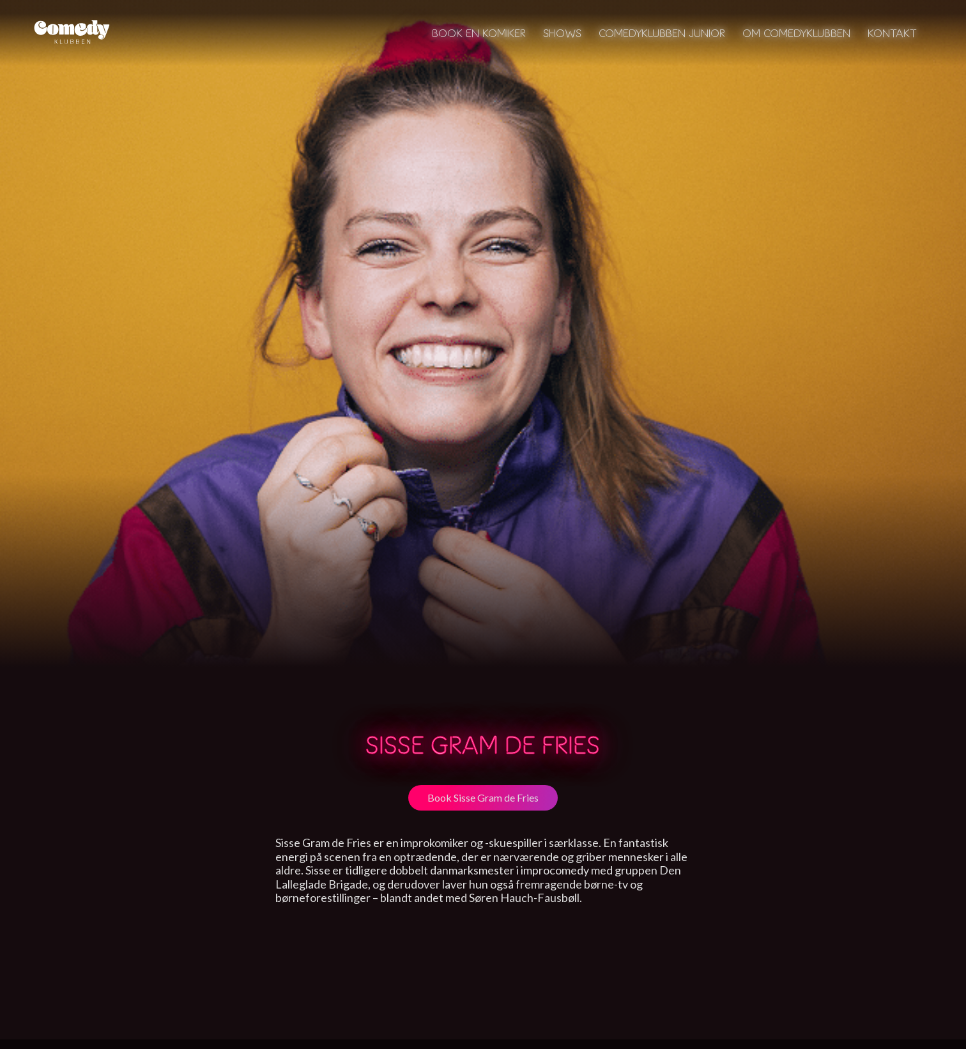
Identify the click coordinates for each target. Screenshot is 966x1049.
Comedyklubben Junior (662, 33)
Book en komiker (479, 33)
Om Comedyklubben (796, 33)
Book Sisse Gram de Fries (483, 797)
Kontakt (892, 33)
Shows (562, 33)
